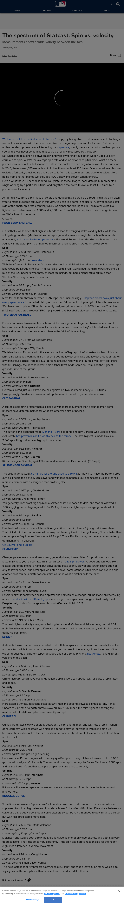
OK (53, 899)
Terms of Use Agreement (75, 894)
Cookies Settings (32, 899)
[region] (62, 896)
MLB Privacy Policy (52, 894)
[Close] (119, 891)
